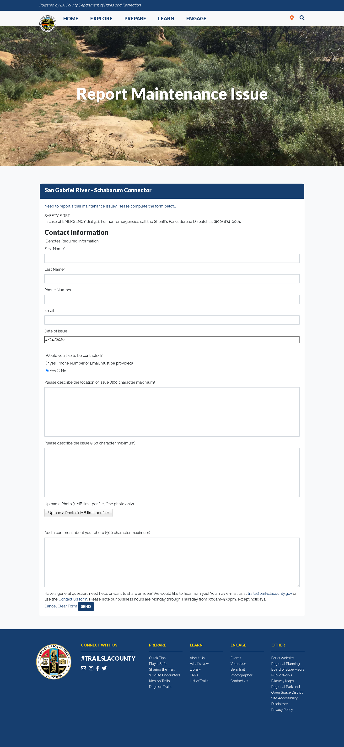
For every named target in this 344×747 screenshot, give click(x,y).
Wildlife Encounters (164, 675)
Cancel (50, 606)
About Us (197, 658)
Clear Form (68, 606)
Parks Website (282, 658)
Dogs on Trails (160, 687)
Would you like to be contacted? (74, 355)
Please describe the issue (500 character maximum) (89, 443)
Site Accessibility (284, 698)
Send (86, 606)
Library (195, 669)
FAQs (194, 675)
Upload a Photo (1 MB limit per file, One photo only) (89, 504)
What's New (199, 664)
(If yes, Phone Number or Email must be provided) (89, 363)
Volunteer (238, 664)
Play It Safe (158, 664)
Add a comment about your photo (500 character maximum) (97, 532)
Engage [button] (196, 18)
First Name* (54, 249)
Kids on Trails (159, 681)
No (63, 371)
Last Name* (54, 269)
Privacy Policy (282, 710)
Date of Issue (55, 331)
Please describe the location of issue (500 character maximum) (99, 382)
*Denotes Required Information (71, 241)
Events (236, 658)
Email (49, 310)
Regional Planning (285, 664)
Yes (53, 371)
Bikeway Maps (282, 681)
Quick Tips (157, 658)
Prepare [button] (135, 18)
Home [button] (70, 18)
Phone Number (57, 290)
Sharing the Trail (161, 669)
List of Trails (199, 681)
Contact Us (239, 681)
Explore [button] (101, 18)
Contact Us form (73, 599)
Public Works (281, 675)
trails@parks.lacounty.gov (270, 593)
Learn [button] (166, 18)
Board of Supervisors (287, 669)
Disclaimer (279, 704)
